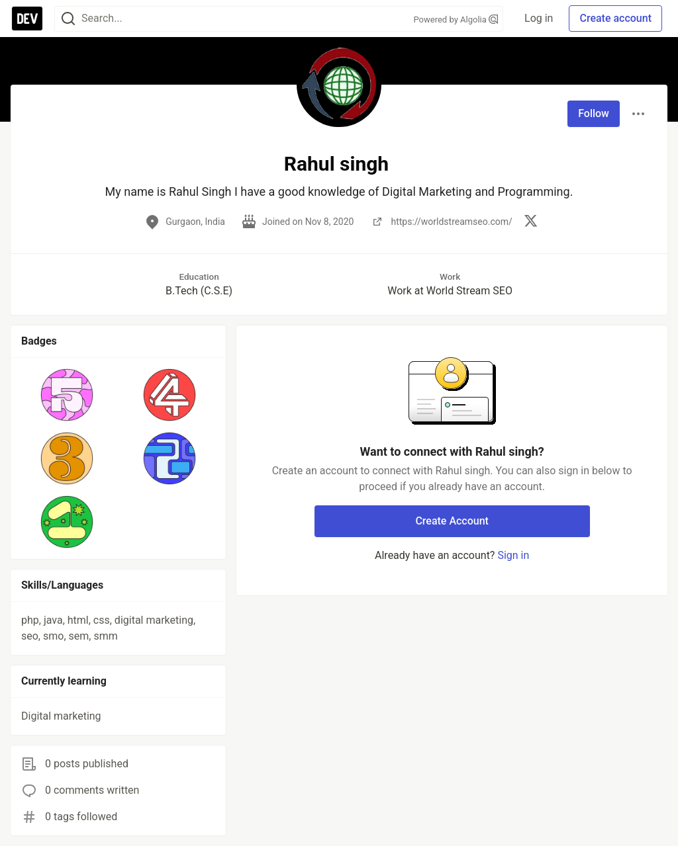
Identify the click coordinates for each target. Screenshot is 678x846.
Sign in (513, 555)
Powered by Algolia (456, 19)
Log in (538, 18)
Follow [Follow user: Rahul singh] (593, 113)
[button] (67, 394)
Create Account (452, 521)
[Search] (68, 19)
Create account (615, 18)
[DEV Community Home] (27, 18)
